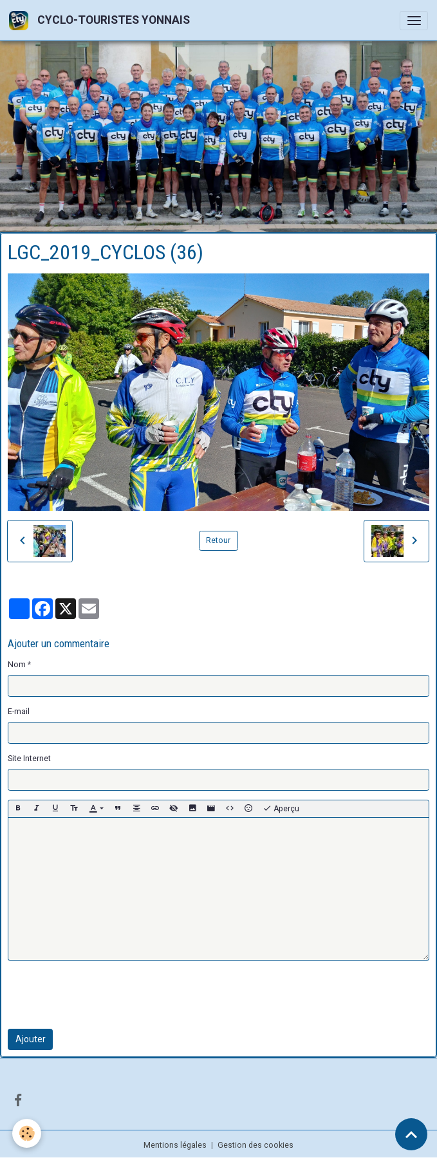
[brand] (101, 20)
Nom (17, 664)
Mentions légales (175, 1145)
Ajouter (30, 1039)
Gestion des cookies (255, 1145)
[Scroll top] (411, 1134)
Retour (218, 540)
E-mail (19, 711)
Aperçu (281, 809)
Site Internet (29, 758)
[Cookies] (27, 1133)
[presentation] (105, 995)
